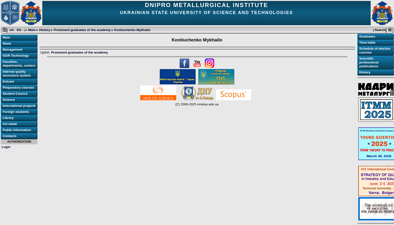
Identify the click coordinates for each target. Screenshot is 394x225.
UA (12, 30)
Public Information (17, 130)
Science (9, 99)
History (44, 30)
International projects (19, 106)
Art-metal (10, 124)
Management (12, 49)
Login (6, 147)
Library (8, 118)
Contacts (10, 136)
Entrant (8, 81)
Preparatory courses (18, 87)
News (7, 43)
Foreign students (16, 112)
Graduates (367, 36)
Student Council (15, 93)
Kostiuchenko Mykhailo (131, 30)
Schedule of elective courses (374, 50)
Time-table (367, 42)
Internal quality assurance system (17, 73)
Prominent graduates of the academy (82, 30)
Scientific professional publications (368, 62)
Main (31, 30)
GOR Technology (16, 55)
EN (19, 30)
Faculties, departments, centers (19, 63)
